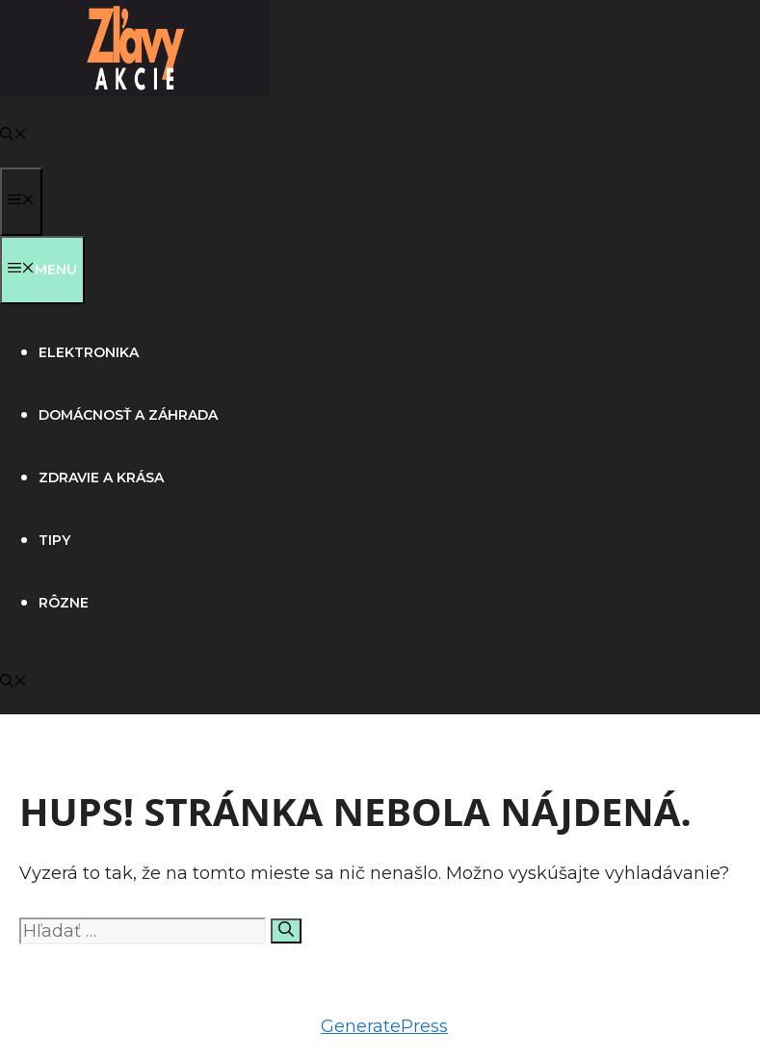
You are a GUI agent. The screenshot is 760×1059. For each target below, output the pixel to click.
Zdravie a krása (101, 477)
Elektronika (89, 352)
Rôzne (64, 602)
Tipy (54, 540)
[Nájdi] (286, 930)
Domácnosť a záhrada (128, 415)
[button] (13, 135)
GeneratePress (384, 1026)
